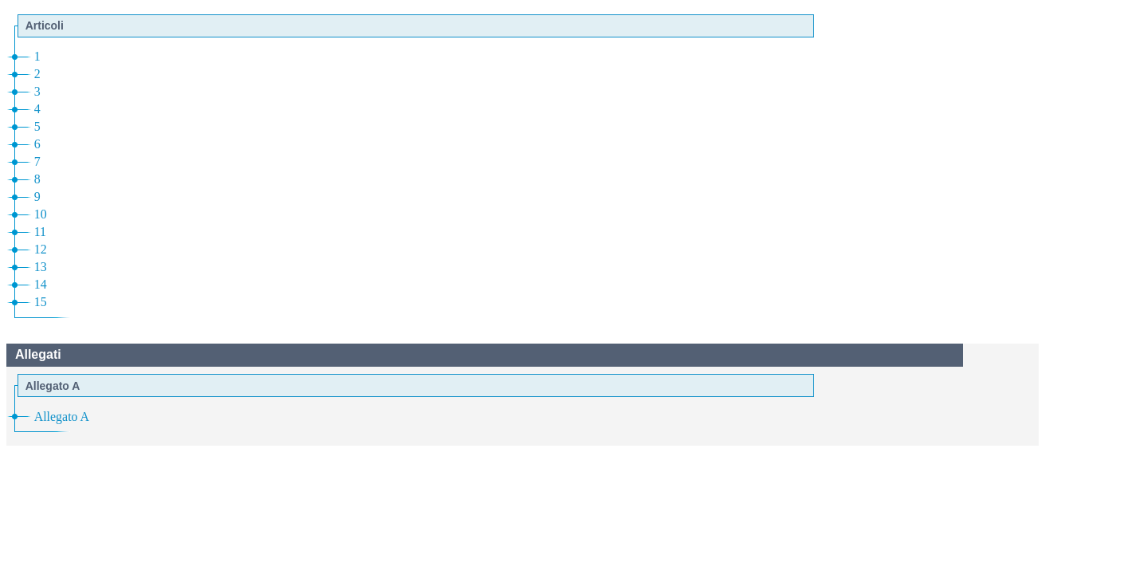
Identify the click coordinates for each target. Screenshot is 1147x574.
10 (40, 214)
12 (40, 249)
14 (40, 284)
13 (40, 266)
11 (40, 231)
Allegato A (61, 416)
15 (40, 302)
